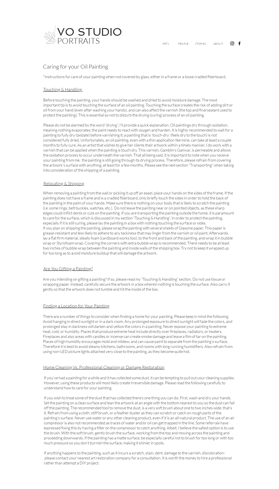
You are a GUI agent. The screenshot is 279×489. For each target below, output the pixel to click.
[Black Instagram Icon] (232, 43)
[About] (218, 43)
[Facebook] (239, 43)
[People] (183, 43)
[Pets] (166, 43)
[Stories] (201, 43)
